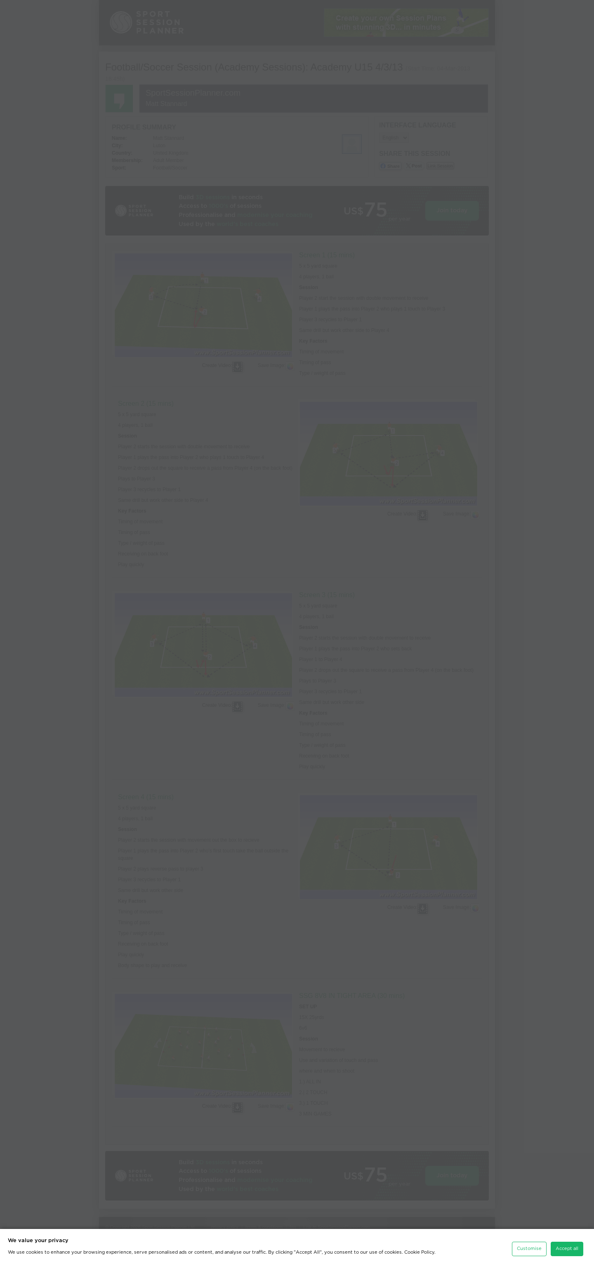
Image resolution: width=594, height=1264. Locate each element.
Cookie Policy (419, 1252)
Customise (529, 1248)
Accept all (567, 1248)
